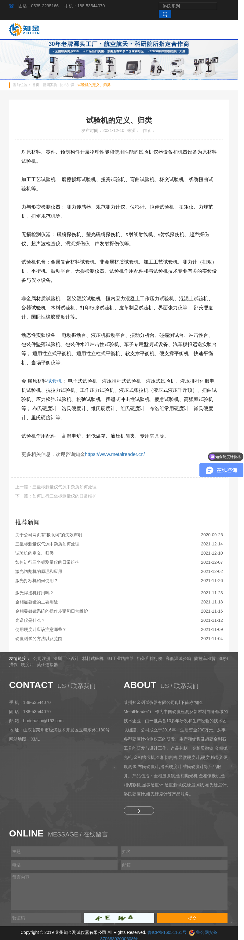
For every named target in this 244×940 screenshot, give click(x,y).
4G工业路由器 (123, 659)
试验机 (57, 381)
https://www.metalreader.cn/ (118, 455)
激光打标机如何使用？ (39, 581)
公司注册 (44, 659)
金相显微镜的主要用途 (39, 602)
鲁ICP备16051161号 (151, 933)
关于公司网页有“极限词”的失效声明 (51, 535)
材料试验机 (95, 659)
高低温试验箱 (181, 659)
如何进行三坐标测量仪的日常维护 (50, 563)
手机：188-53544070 (87, 5)
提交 (195, 918)
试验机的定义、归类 (97, 86)
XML (38, 740)
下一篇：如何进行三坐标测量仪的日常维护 (59, 496)
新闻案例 (53, 86)
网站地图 (20, 740)
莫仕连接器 (50, 665)
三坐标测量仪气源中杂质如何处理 (50, 544)
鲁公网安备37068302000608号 (209, 933)
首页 (38, 86)
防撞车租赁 (207, 659)
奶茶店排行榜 (152, 659)
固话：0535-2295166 (41, 5)
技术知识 (70, 86)
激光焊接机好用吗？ (37, 593)
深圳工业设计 (69, 659)
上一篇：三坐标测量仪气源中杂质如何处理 (59, 487)
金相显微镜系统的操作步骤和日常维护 (54, 612)
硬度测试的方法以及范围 (41, 639)
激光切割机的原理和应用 (41, 572)
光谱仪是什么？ (33, 621)
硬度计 (30, 665)
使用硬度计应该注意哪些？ (44, 630)
